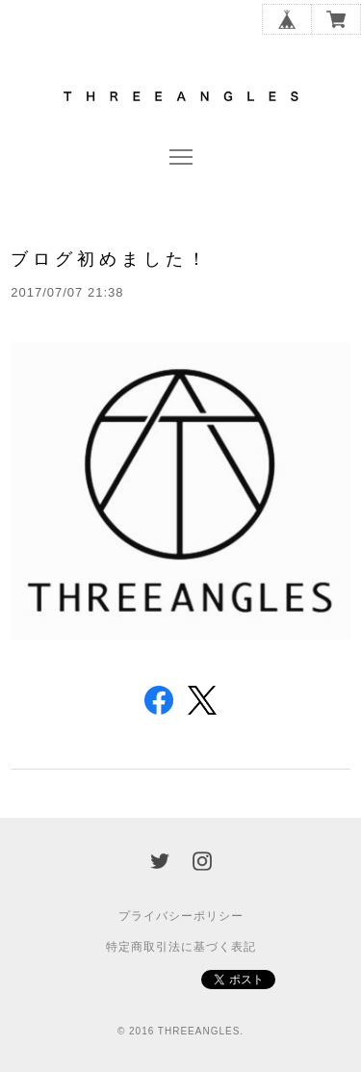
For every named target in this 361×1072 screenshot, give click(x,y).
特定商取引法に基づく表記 (181, 947)
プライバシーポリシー (181, 916)
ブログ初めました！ (110, 258)
